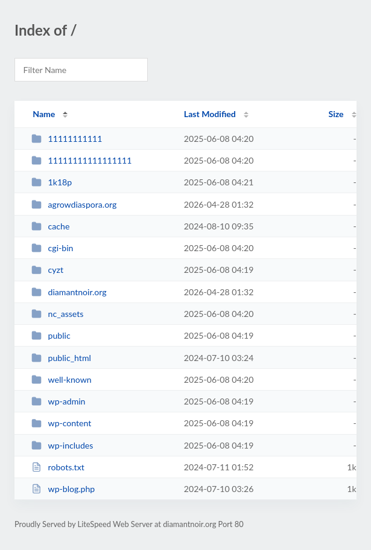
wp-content (61, 423)
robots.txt (57, 467)
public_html (61, 358)
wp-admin (58, 401)
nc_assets (57, 314)
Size (336, 114)
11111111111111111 (81, 160)
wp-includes (62, 445)
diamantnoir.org (68, 292)
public (50, 335)
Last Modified (210, 114)
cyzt (47, 269)
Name (44, 114)
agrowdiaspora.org (73, 204)
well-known (61, 379)
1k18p (51, 182)
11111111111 (66, 138)
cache (50, 226)
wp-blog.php (63, 489)
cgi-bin (52, 248)
